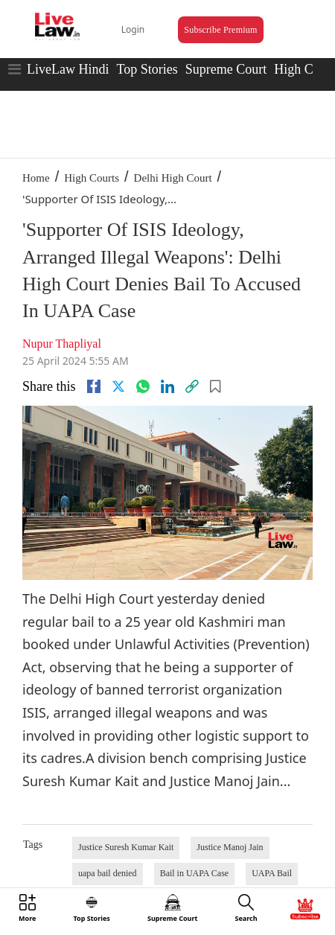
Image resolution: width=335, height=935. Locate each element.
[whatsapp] (143, 386)
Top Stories (146, 69)
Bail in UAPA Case (194, 873)
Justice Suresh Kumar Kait (125, 847)
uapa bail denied (107, 873)
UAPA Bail (272, 873)
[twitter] (118, 386)
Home (36, 178)
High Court (304, 69)
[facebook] (93, 386)
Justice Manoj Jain (230, 847)
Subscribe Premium (220, 30)
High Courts (91, 178)
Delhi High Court (173, 178)
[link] (192, 386)
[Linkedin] (167, 386)
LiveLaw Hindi (68, 69)
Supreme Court (226, 69)
